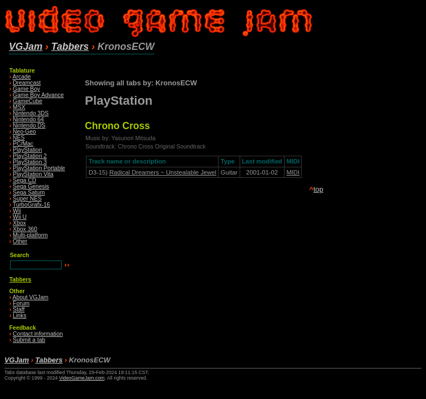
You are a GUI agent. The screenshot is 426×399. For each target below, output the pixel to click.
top (318, 189)
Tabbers (70, 46)
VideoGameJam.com (81, 378)
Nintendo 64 (28, 119)
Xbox (19, 223)
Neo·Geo (24, 132)
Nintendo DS (29, 125)
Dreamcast (26, 83)
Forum (21, 303)
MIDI (293, 172)
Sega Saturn (29, 193)
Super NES (27, 199)
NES (18, 138)
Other (20, 241)
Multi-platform (30, 235)
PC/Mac (23, 144)
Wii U (20, 217)
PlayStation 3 (30, 162)
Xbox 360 (25, 229)
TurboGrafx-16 (31, 205)
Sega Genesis (31, 186)
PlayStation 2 (30, 156)
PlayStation (27, 150)
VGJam (26, 46)
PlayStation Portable (39, 168)
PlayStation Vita (33, 174)
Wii (17, 211)
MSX (19, 107)
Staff (18, 309)
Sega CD (24, 180)
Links (19, 316)
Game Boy (26, 89)
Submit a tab (29, 340)
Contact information (38, 334)
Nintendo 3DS (31, 113)
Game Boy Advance (38, 95)
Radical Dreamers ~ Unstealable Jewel (162, 172)
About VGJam (31, 297)
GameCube (27, 101)
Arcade (22, 77)
